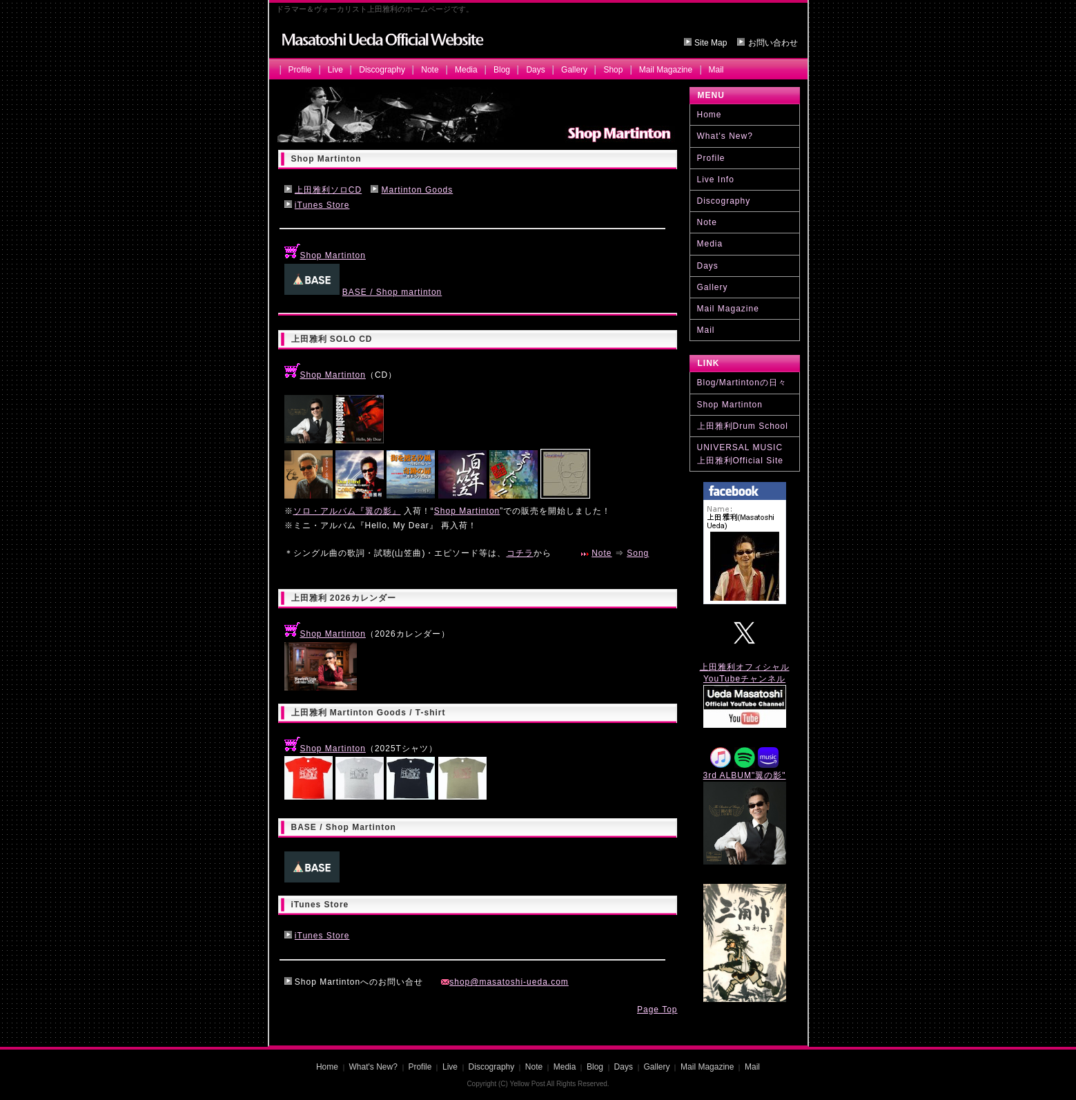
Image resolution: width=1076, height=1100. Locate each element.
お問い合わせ (773, 43)
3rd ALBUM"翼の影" (744, 775)
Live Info (715, 179)
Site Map (710, 43)
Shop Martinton (325, 255)
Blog (501, 70)
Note (429, 70)
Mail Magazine (665, 70)
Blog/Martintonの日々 (742, 382)
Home (709, 114)
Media (466, 70)
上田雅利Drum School (742, 426)
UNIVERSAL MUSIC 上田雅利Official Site (740, 454)
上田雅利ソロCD (328, 190)
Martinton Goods (417, 190)
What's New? (725, 136)
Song (638, 553)
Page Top (657, 1009)
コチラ (520, 553)
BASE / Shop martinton (392, 292)
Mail (716, 70)
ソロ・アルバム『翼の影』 (347, 511)
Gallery (574, 70)
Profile (300, 70)
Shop (613, 70)
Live (335, 70)
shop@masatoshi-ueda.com (505, 982)
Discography (382, 70)
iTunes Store (322, 205)
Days (535, 70)
